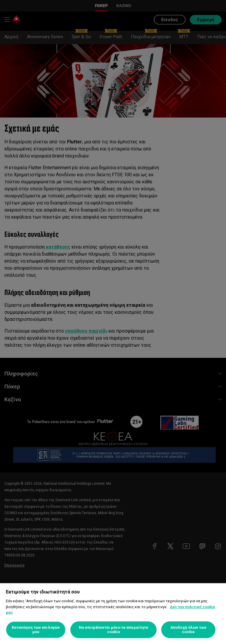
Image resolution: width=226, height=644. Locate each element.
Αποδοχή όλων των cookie (188, 629)
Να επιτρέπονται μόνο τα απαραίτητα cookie (113, 629)
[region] (113, 613)
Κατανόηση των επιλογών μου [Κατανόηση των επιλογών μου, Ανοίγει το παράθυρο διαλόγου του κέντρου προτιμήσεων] (36, 629)
